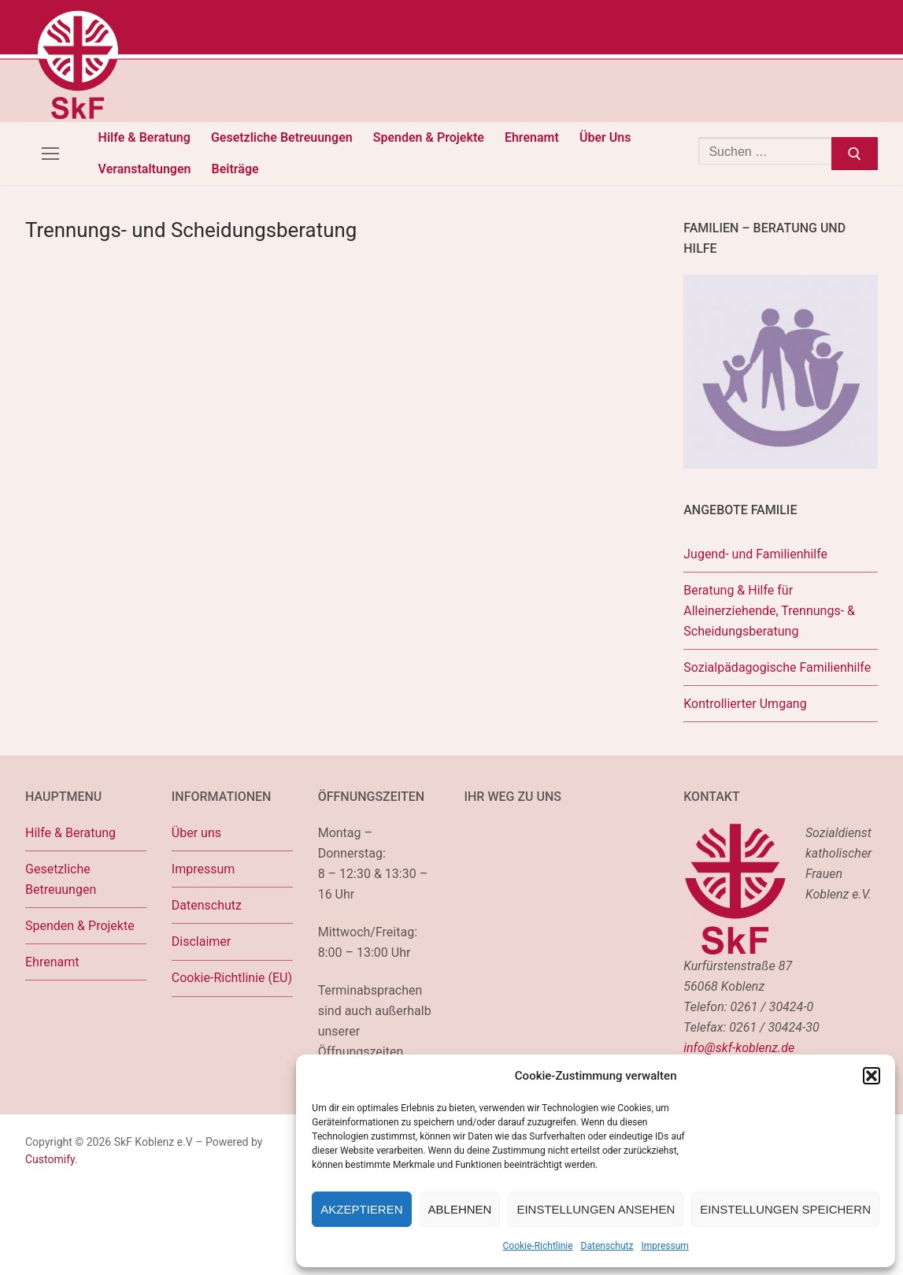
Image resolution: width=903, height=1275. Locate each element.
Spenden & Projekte (80, 925)
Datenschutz (607, 1245)
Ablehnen (460, 1209)
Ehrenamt (52, 961)
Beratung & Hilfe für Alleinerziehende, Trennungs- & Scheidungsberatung (769, 611)
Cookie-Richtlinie (538, 1245)
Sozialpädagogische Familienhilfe (777, 667)
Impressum (664, 1245)
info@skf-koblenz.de (738, 1047)
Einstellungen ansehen (595, 1209)
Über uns (196, 832)
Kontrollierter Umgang (744, 703)
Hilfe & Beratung (70, 832)
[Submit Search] (854, 153)
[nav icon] (50, 153)
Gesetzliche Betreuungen (60, 879)
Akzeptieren (361, 1209)
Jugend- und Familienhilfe (755, 554)
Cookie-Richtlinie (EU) (232, 977)
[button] (871, 1076)
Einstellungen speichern (785, 1209)
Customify (50, 1159)
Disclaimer (201, 941)
